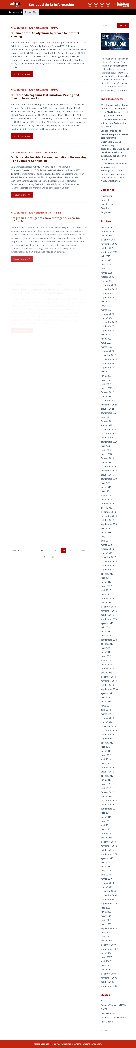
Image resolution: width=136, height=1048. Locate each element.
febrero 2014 (107, 718)
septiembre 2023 (109, 330)
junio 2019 (106, 487)
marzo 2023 (106, 346)
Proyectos (106, 212)
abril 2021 (106, 417)
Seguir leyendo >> (22, 74)
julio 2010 (105, 862)
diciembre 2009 (108, 891)
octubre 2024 (107, 293)
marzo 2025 (106, 272)
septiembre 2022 (109, 367)
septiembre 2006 (109, 986)
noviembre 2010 (109, 845)
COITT (104, 1009)
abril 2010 (106, 874)
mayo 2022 (106, 380)
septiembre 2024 (109, 297)
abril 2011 (106, 825)
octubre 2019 (107, 474)
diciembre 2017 (108, 557)
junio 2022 (106, 375)
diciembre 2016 (108, 606)
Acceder (105, 1030)
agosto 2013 (107, 742)
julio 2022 (105, 371)
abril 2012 (106, 788)
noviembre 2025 (109, 243)
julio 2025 (105, 256)
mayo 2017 (106, 586)
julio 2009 (105, 907)
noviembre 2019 (109, 470)
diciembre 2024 (108, 285)
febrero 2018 (107, 548)
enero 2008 (106, 940)
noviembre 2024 (109, 289)
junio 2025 (106, 260)
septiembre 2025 (109, 252)
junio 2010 (106, 866)
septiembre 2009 (109, 903)
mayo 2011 (106, 821)
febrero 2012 (107, 792)
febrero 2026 (107, 231)
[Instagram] (108, 5)
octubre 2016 (107, 614)
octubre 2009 (107, 899)
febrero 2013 (107, 767)
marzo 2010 (106, 878)
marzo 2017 (106, 594)
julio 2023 (105, 334)
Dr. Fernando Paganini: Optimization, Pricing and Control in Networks (45, 102)
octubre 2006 (107, 981)
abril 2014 (106, 709)
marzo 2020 (106, 454)
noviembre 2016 (109, 610)
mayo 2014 (106, 705)
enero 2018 (106, 553)
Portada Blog (31, 12)
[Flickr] (102, 5)
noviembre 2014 (109, 680)
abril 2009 (106, 920)
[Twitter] (96, 5)
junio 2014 (106, 701)
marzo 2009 (106, 924)
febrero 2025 (107, 276)
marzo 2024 (106, 309)
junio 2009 (106, 911)
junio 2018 (106, 532)
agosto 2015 (107, 643)
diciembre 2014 (108, 676)
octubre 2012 (107, 771)
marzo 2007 (106, 965)
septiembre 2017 (109, 569)
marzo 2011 (106, 829)
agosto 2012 (107, 775)
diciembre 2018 (108, 511)
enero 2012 (106, 796)
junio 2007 (106, 953)
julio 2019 (105, 482)
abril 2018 (106, 540)
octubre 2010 (107, 850)
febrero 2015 (107, 668)
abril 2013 (106, 759)
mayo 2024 (106, 305)
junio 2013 (106, 751)
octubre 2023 (107, 326)
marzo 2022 (106, 388)
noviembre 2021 (109, 404)
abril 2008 (106, 936)
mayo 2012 (106, 784)
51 (45, 557)
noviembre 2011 (109, 800)
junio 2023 (106, 338)
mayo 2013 (106, 755)
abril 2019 (106, 495)
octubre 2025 (107, 248)
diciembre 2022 (108, 355)
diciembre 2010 (108, 841)
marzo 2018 (106, 544)
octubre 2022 (107, 363)
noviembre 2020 (109, 433)
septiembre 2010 (109, 854)
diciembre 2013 (108, 726)
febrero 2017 (107, 598)
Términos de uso (41, 1044)
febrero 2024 (107, 314)
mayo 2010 (106, 870)
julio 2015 (105, 647)
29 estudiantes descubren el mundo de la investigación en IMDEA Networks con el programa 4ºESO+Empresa (115, 110)
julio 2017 (105, 577)
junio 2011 (106, 817)
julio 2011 (105, 812)
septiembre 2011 (109, 808)
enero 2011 (106, 837)
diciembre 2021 (108, 400)
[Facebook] (90, 5)
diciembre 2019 (108, 466)
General (54, 28)
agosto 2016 (107, 623)
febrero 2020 (107, 458)
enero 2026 (106, 235)
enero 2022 (106, 396)
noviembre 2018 (109, 516)
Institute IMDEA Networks (114, 1017)
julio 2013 (105, 746)
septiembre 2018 (109, 524)
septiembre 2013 (109, 738)
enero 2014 (106, 722)
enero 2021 (106, 425)
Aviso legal (97, 1044)
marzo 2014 (106, 713)
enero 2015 (106, 672)
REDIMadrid (107, 1021)
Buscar (123, 25)
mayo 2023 (106, 342)
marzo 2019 (106, 499)
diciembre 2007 (108, 944)
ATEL (103, 1001)
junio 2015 (106, 652)
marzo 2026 (106, 227)
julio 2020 (105, 445)
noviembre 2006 (109, 977)
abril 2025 (106, 268)
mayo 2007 (106, 957)
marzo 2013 (106, 763)
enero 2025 (106, 280)
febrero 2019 (107, 503)
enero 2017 (106, 602)
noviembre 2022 (109, 359)
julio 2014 (105, 697)
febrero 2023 (107, 351)
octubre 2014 (107, 685)
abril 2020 (106, 450)
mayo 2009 (106, 915)
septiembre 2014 (109, 689)
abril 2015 (106, 660)
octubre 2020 (107, 437)
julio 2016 (105, 627)
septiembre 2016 (109, 619)
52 (53, 557)
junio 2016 (106, 631)
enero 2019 (106, 507)
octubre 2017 (107, 565)
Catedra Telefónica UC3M (113, 1005)
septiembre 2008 (109, 928)
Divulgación (106, 195)
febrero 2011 (107, 833)
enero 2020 (106, 462)
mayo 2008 (106, 932)
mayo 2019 (106, 491)
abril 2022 (106, 384)
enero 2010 (106, 887)
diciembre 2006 (108, 973)
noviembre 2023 (109, 322)
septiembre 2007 (109, 949)
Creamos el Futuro (110, 1013)
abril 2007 (106, 961)
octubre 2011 (107, 804)
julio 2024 (105, 301)
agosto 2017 (107, 573)
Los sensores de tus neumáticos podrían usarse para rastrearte (114, 134)
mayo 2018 (106, 536)
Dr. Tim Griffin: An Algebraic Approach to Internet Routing (45, 34)
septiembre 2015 (109, 639)
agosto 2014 (107, 693)
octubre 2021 (107, 408)
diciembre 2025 (108, 239)
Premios (105, 208)
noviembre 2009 (109, 895)
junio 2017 (106, 582)
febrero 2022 (107, 392)
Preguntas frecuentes (60, 1044)
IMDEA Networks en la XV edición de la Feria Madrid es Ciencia (114, 123)
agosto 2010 (107, 858)
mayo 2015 (106, 656)
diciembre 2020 (108, 429)
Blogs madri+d (15, 12)
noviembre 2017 (109, 561)
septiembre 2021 (109, 412)
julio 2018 (105, 528)
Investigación (107, 204)
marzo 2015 (106, 664)
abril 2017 (106, 590)
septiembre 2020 (109, 441)
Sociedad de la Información (51, 4)
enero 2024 (106, 318)
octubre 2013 (107, 734)
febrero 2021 (107, 421)
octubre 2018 (107, 520)
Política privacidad (81, 1044)
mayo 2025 (106, 264)
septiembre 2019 (109, 478)
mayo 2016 (106, 635)
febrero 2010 (107, 883)
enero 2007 (106, 969)
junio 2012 (106, 779)
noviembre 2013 (109, 730)
